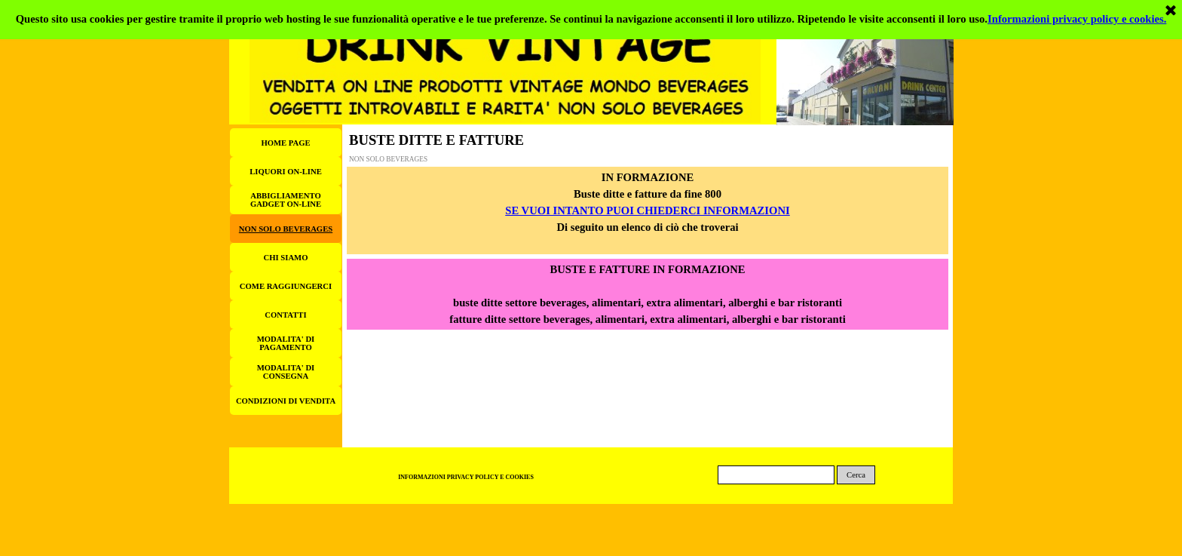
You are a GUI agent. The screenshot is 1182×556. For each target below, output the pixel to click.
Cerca (856, 475)
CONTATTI (285, 315)
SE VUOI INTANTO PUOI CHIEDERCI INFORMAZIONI (647, 210)
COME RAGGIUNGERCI (286, 286)
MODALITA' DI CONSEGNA (285, 372)
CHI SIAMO (286, 257)
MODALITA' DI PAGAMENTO (285, 343)
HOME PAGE (285, 143)
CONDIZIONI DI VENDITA (285, 401)
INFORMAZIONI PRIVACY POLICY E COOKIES (466, 477)
